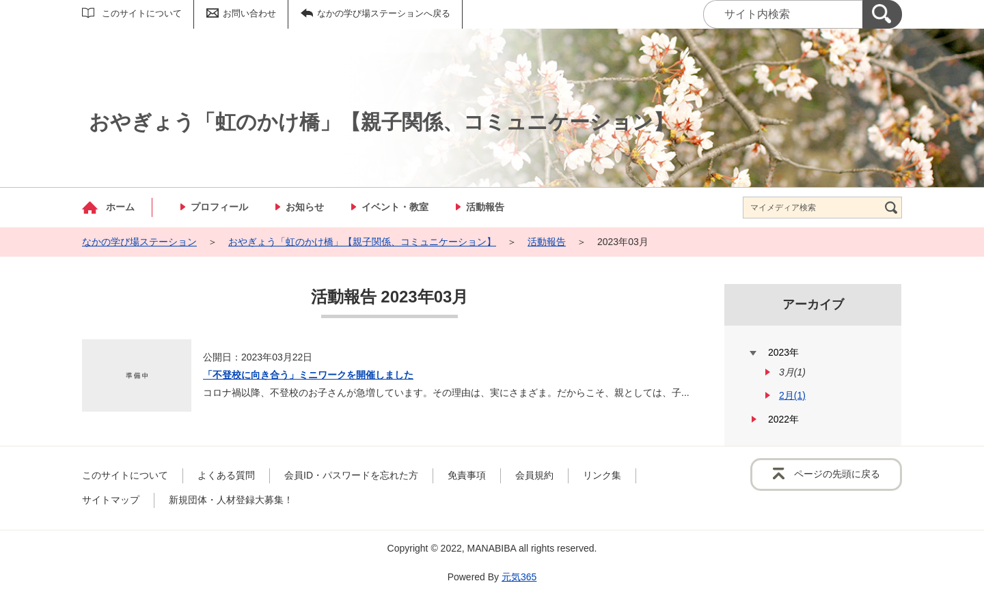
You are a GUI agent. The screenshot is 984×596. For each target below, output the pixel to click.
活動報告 (485, 206)
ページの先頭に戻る (837, 473)
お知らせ (305, 206)
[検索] (882, 14)
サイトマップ (110, 499)
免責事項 (467, 475)
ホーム (120, 206)
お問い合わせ (249, 13)
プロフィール (219, 206)
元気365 (519, 576)
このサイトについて (142, 13)
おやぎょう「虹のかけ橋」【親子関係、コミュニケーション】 (362, 241)
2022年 (783, 419)
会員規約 (534, 475)
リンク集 (602, 475)
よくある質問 (226, 475)
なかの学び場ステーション (139, 241)
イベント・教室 (394, 206)
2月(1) (792, 395)
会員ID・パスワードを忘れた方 (351, 475)
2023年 (783, 352)
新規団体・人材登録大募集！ (231, 499)
